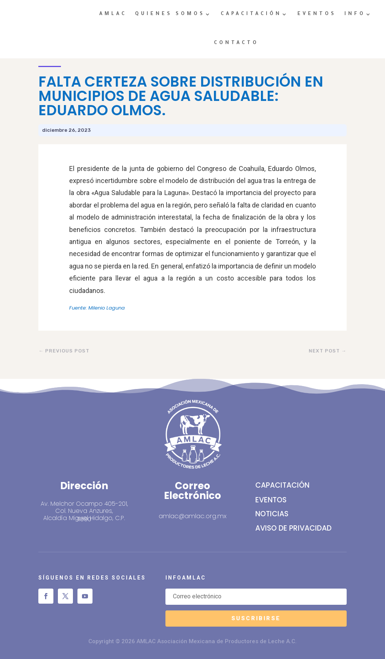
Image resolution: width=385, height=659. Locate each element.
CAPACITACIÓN (251, 14)
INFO (354, 14)
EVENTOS (316, 14)
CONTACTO (236, 43)
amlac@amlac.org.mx (192, 515)
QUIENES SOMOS (170, 14)
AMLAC (113, 14)
